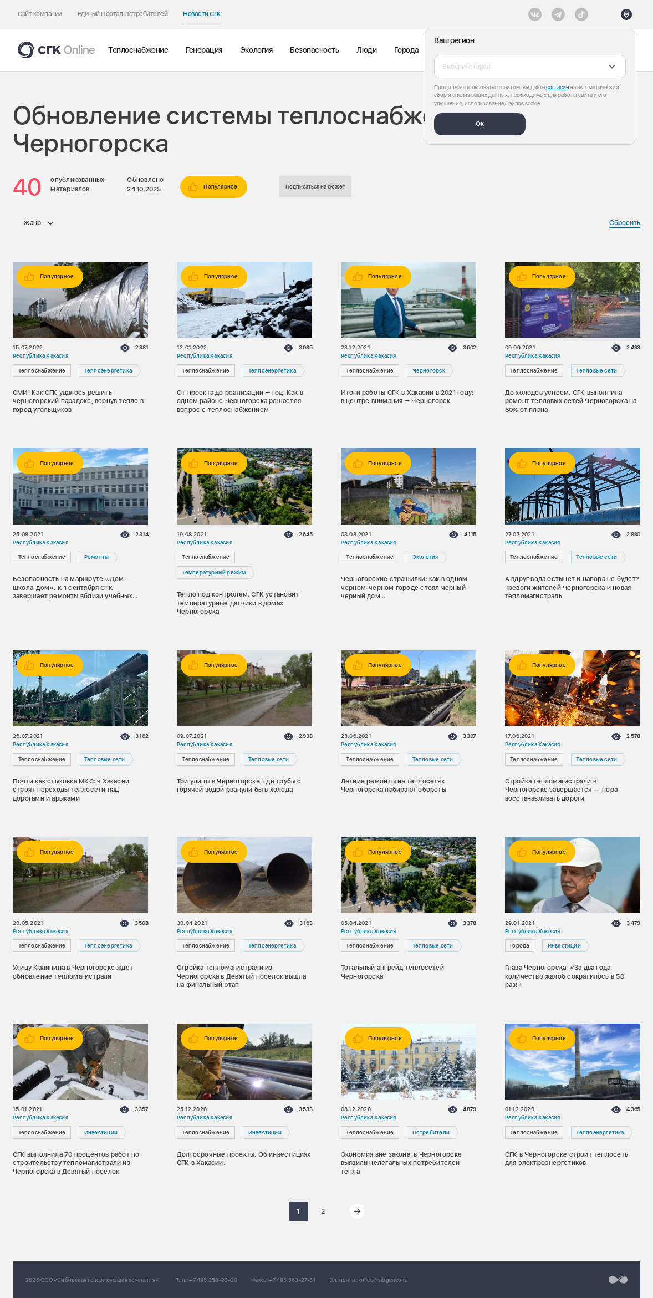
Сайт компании (40, 14)
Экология (256, 49)
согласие (557, 87)
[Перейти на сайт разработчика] (618, 1279)
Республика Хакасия (40, 355)
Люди (366, 49)
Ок (480, 124)
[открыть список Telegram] (558, 14)
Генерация (204, 49)
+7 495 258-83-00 (213, 1279)
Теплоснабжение (138, 49)
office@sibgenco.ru (383, 1279)
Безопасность (314, 49)
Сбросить (624, 222)
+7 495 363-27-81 (292, 1279)
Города (406, 49)
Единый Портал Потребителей (123, 14)
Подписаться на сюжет (315, 186)
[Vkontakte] (535, 14)
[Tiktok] (581, 14)
